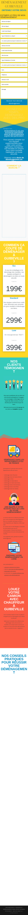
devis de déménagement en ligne (15, 159)
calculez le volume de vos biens (11, 567)
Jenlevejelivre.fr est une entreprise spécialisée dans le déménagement (14, 132)
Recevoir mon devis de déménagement (14, 102)
